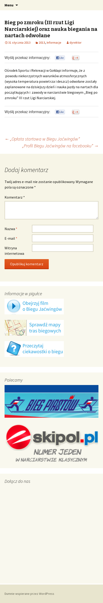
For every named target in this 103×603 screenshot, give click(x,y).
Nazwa (11, 228)
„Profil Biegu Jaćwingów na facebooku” (60, 146)
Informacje (54, 42)
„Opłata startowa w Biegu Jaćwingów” (42, 139)
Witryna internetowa (14, 251)
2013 (42, 42)
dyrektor (76, 42)
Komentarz (15, 197)
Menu (9, 5)
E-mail (11, 238)
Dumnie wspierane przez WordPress (29, 594)
